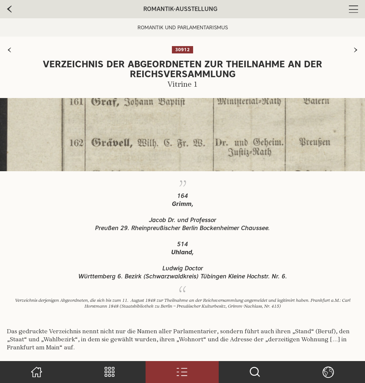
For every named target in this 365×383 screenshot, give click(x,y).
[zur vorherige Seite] (9, 9)
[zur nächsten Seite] (356, 50)
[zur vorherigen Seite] (9, 50)
